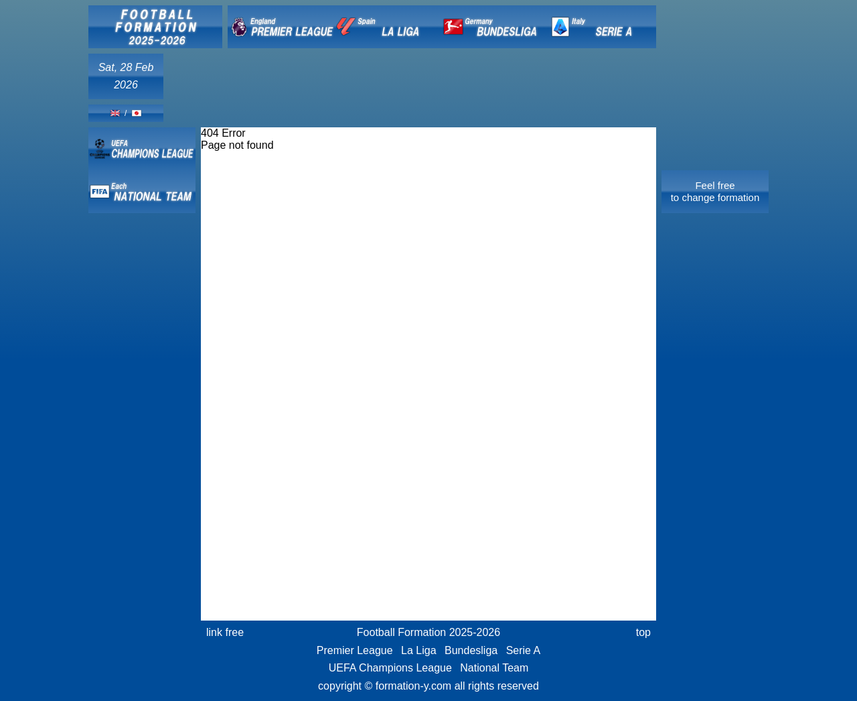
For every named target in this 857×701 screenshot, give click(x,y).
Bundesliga (471, 650)
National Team (494, 668)
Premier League (355, 650)
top (643, 632)
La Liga (419, 650)
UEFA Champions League (390, 668)
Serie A (523, 650)
